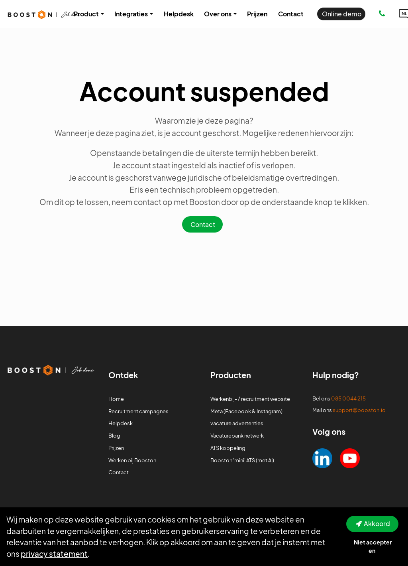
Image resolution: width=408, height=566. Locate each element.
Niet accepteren (373, 546)
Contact (202, 224)
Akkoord (377, 523)
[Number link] (383, 14)
